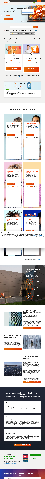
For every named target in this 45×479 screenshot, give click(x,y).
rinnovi (29, 0)
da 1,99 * (31, 30)
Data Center (29, 435)
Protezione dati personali (14, 472)
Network (5, 459)
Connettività (19, 456)
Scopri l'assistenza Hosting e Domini (10, 405)
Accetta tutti (37, 246)
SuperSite (5, 447)
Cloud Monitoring (19, 453)
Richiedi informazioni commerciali (33, 469)
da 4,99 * (14, 30)
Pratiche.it (31, 462)
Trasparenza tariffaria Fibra (21, 459)
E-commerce (30, 3)
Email (5, 446)
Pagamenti (6, 469)
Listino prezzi (11, 469)
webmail (26, 0)
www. (7, 27)
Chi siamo (5, 435)
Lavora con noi (16, 435)
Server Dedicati (6, 456)
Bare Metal (6, 458)
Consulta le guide (17, 469)
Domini (18, 3)
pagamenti (32, 0)
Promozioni (6, 454)
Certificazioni (11, 435)
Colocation (6, 460)
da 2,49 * (38, 30)
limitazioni (39, 201)
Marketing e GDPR (34, 3)
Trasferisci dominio (22, 76)
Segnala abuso (29, 472)
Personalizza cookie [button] (18, 473)
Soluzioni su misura (7, 462)
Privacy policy (7, 472)
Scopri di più (15, 94)
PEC (30, 442)
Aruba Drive (39, 3)
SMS (30, 465)
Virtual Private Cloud (20, 446)
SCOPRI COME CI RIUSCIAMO (32, 323)
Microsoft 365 (32, 456)
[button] (21, 21)
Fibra (18, 458)
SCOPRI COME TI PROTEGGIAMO (22, 386)
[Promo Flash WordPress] (8, 19)
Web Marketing (6, 450)
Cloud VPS (18, 442)
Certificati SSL (32, 460)
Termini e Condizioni (27, 424)
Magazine (24, 435)
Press (21, 435)
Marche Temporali (32, 449)
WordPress (14, 3)
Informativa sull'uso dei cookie (9, 473)
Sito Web (26, 3)
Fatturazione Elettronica (33, 443)
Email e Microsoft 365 (22, 3)
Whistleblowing (24, 473)
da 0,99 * (22, 30)
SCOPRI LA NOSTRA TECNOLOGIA (32, 269)
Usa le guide (35, 400)
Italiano (22, 0)
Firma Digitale (32, 446)
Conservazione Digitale (33, 447)
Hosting (12, 3)
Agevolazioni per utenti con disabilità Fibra (21, 461)
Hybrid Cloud (19, 447)
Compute (18, 443)
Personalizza (22, 246)
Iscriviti (22, 422)
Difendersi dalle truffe (22, 472)
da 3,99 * (6, 30)
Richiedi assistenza (35, 396)
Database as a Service (20, 449)
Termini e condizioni (33, 458)
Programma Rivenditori (35, 435)
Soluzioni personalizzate (33, 450)
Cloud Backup (19, 450)
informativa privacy (19, 424)
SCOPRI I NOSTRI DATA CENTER (13, 290)
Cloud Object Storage (20, 451)
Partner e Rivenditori (33, 451)
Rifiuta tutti (8, 246)
